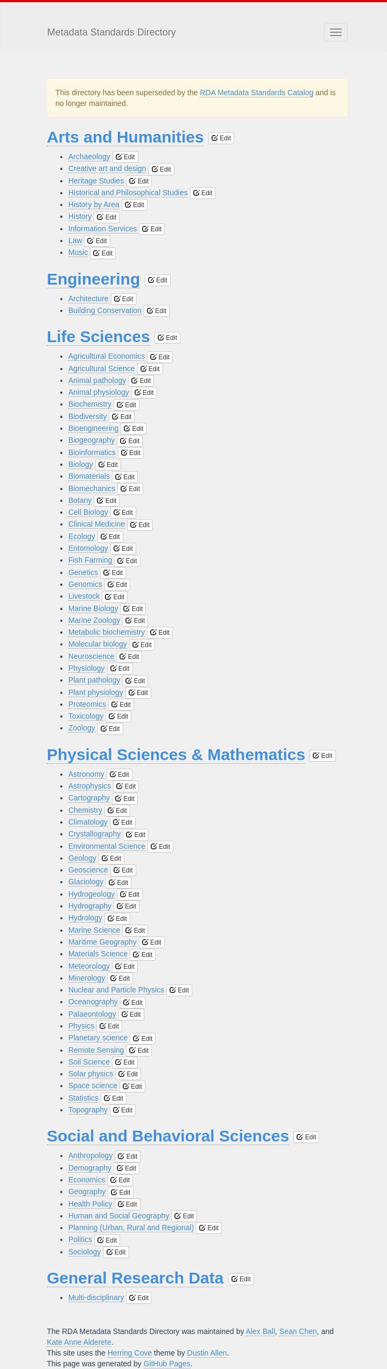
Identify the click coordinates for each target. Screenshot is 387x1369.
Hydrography (89, 906)
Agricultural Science (101, 368)
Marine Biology (93, 608)
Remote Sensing (96, 1050)
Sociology (84, 1251)
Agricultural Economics (106, 356)
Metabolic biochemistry (106, 632)
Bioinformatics (92, 452)
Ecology (81, 536)
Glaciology (85, 881)
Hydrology (85, 917)
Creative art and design (107, 168)
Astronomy (86, 774)
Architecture (88, 298)
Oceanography (93, 1001)
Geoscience (88, 870)
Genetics (83, 572)
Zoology (81, 727)
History (80, 216)
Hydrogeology (91, 894)
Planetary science (98, 1037)
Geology (82, 858)
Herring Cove (130, 1353)
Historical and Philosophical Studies (128, 192)
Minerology (86, 978)
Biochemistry (89, 404)
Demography (89, 1168)
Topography (88, 1109)
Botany (80, 500)
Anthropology (90, 1155)
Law (75, 240)
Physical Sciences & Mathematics (176, 754)
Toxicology (85, 716)
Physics (81, 1026)
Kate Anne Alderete (79, 1342)
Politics (80, 1239)
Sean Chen (298, 1331)
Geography (86, 1191)
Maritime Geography (102, 942)
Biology (80, 464)
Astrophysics (89, 786)
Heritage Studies (96, 180)
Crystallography (94, 833)
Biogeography (91, 440)
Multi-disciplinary (96, 1297)
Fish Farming (90, 560)
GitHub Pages (167, 1363)
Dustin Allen (207, 1353)
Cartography (89, 797)
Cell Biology (88, 512)
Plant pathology (94, 680)
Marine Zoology (94, 620)
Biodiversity (87, 416)
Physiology (86, 668)
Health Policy (90, 1204)
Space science (92, 1085)
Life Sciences (98, 336)
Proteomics (87, 704)
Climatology (88, 822)
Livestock (84, 596)
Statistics (83, 1098)
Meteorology (89, 966)
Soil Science (89, 1062)
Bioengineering (93, 428)
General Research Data (135, 1278)
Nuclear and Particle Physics (116, 989)
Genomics (85, 584)
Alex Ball (260, 1331)
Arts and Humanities (125, 137)
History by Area (93, 204)
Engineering (93, 279)
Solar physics (90, 1073)
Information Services (102, 228)
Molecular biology (97, 644)
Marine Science (94, 930)
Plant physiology (95, 692)
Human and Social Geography (119, 1215)
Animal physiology (98, 392)
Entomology (88, 548)
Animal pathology (97, 380)
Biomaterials (89, 476)
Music (78, 252)
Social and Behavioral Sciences (168, 1136)
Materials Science (98, 953)
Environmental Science (106, 846)
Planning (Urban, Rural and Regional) (131, 1227)
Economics (86, 1179)
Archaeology (89, 156)
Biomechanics (91, 488)
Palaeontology (92, 1014)
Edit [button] (221, 138)
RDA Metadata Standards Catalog (256, 92)
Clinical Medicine (96, 524)
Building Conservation (105, 310)
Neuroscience (91, 656)
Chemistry (85, 810)
